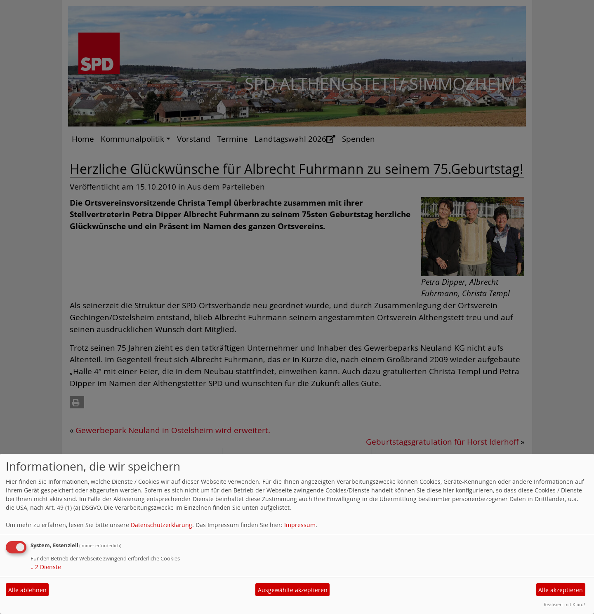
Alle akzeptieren (560, 590)
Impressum (300, 525)
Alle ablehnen (27, 590)
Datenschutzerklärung (161, 525)
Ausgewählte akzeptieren (293, 590)
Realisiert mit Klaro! (564, 604)
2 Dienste (46, 567)
